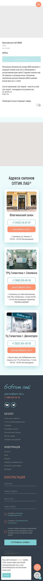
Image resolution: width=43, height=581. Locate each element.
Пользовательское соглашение (15, 556)
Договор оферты (9, 553)
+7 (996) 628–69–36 (12, 397)
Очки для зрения (11, 418)
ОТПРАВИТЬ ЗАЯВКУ (20, 542)
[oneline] (20, 507)
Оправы (7, 425)
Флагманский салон (21, 215)
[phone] (20, 491)
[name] (20, 484)
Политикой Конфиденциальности (15, 514)
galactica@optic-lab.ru (14, 393)
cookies (20, 560)
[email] (20, 499)
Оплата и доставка (12, 466)
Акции (7, 459)
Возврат (8, 469)
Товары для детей (12, 439)
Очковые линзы (11, 429)
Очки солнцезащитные (14, 422)
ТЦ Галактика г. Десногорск (21, 336)
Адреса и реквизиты (13, 462)
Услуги (7, 451)
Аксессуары (9, 436)
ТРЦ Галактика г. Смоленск (21, 273)
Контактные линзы (12, 432)
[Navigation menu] (38, 4)
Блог (6, 455)
